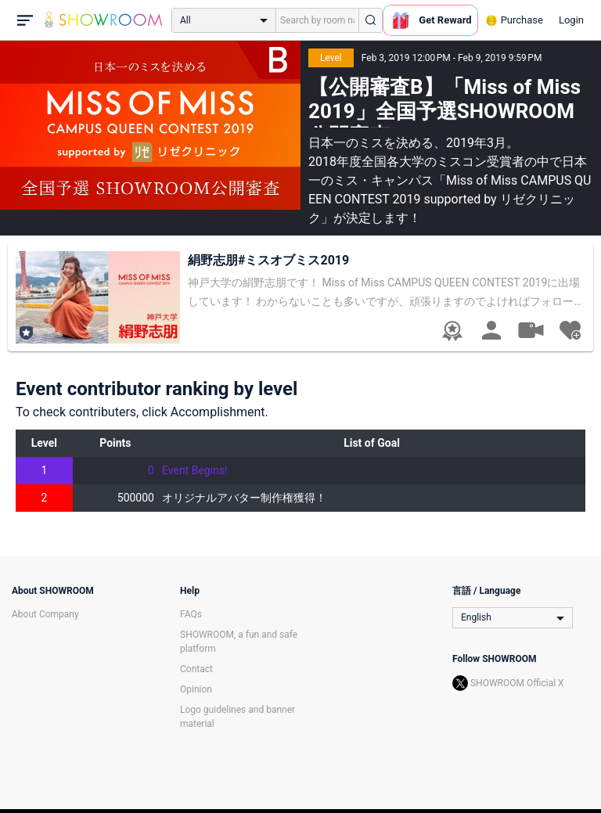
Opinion (196, 689)
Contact (196, 669)
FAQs (191, 614)
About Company (45, 614)
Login (571, 20)
